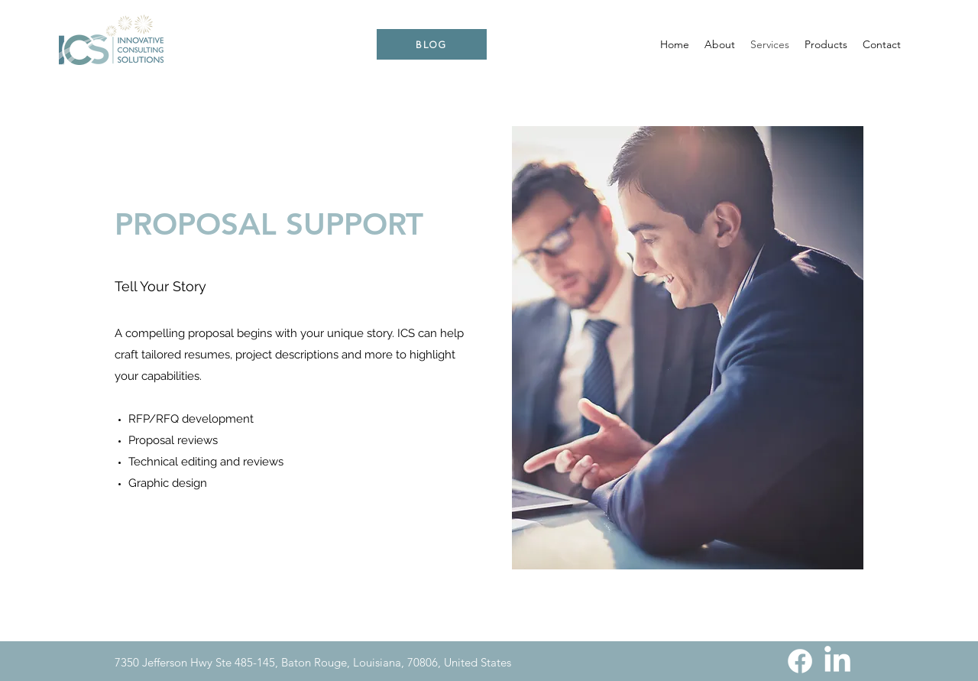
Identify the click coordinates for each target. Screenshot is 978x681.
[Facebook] (800, 661)
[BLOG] (432, 44)
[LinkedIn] (837, 661)
